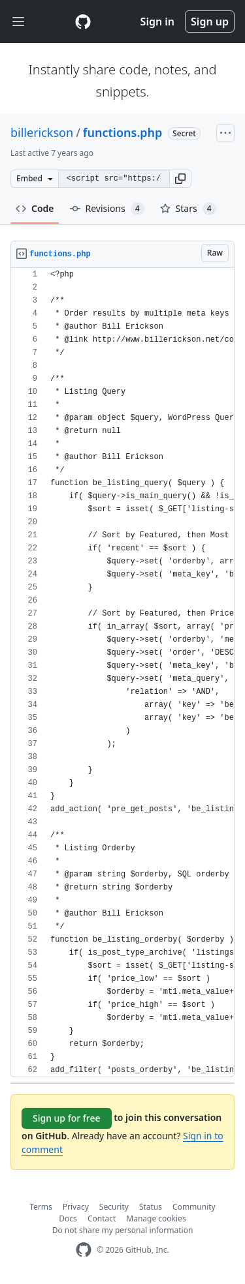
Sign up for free (67, 1118)
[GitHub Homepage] (83, 1250)
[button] (180, 179)
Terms (40, 1206)
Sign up (210, 21)
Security (114, 1206)
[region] (122, 672)
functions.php (123, 132)
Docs (68, 1218)
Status (150, 1206)
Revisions (107, 208)
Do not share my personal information (122, 1230)
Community (194, 1206)
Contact (102, 1218)
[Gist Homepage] (83, 21)
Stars (188, 208)
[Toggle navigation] (18, 22)
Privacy (76, 1206)
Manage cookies (156, 1218)
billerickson (41, 132)
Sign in (157, 21)
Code (35, 208)
